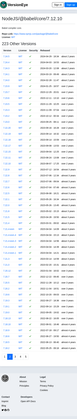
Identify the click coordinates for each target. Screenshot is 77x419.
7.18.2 (6, 348)
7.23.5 (6, 104)
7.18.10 (7, 324)
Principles (24, 386)
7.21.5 (6, 217)
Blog (4, 405)
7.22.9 (6, 169)
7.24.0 (6, 80)
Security (33, 50)
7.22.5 (6, 193)
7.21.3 (6, 259)
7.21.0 (6, 265)
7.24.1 (6, 74)
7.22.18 (7, 140)
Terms (43, 381)
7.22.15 (7, 151)
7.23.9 (6, 86)
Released (45, 50)
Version (7, 50)
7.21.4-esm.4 (9, 235)
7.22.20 (7, 128)
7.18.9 (6, 330)
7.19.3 (6, 300)
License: (6, 37)
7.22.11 (7, 157)
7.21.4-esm (8, 229)
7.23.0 (6, 122)
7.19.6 (6, 294)
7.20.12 (7, 271)
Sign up (71, 4)
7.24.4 (6, 62)
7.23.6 (6, 98)
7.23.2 (6, 116)
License (23, 50)
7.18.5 (6, 342)
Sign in (58, 4)
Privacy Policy (47, 386)
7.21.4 (6, 223)
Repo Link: (7, 34)
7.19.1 (6, 306)
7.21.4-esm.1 (9, 253)
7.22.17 (7, 145)
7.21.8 (6, 211)
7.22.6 (6, 187)
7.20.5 (6, 282)
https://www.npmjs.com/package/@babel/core (36, 34)
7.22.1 (6, 199)
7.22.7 (6, 181)
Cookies (44, 390)
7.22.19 (7, 134)
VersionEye (18, 5)
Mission (23, 381)
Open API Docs (28, 401)
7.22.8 (6, 175)
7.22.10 (7, 163)
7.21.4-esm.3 (9, 241)
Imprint (5, 401)
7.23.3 (6, 110)
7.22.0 (6, 205)
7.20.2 (6, 288)
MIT (13, 37)
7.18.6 (6, 336)
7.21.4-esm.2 (9, 247)
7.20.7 (6, 276)
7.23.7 (6, 92)
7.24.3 (6, 68)
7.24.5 (6, 56)
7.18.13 (7, 318)
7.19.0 (6, 312)
